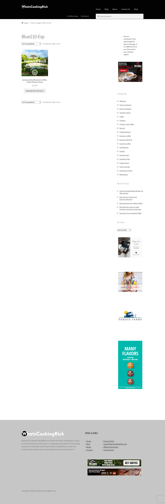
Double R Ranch (125, 132)
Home (98, 9)
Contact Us (125, 9)
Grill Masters (124, 147)
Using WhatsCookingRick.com (115, 444)
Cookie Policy (108, 450)
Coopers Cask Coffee (127, 124)
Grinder (122, 151)
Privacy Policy (108, 441)
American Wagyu (125, 105)
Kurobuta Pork (125, 159)
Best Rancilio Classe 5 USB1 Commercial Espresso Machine (130, 208)
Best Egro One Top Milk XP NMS (130, 213)
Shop (136, 9)
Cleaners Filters (125, 113)
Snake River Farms (126, 171)
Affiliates (123, 101)
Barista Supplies (125, 109)
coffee (122, 117)
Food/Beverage (72, 16)
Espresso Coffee (125, 136)
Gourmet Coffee (125, 144)
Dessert (122, 128)
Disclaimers (85, 16)
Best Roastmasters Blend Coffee (131, 203)
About (114, 9)
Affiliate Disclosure (110, 447)
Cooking (122, 120)
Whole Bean (124, 175)
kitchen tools (124, 155)
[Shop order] (31, 43)
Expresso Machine (126, 140)
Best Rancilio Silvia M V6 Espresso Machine (128, 198)
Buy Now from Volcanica (35, 91)
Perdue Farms (124, 163)
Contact (89, 450)
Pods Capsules (125, 167)
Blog (106, 9)
